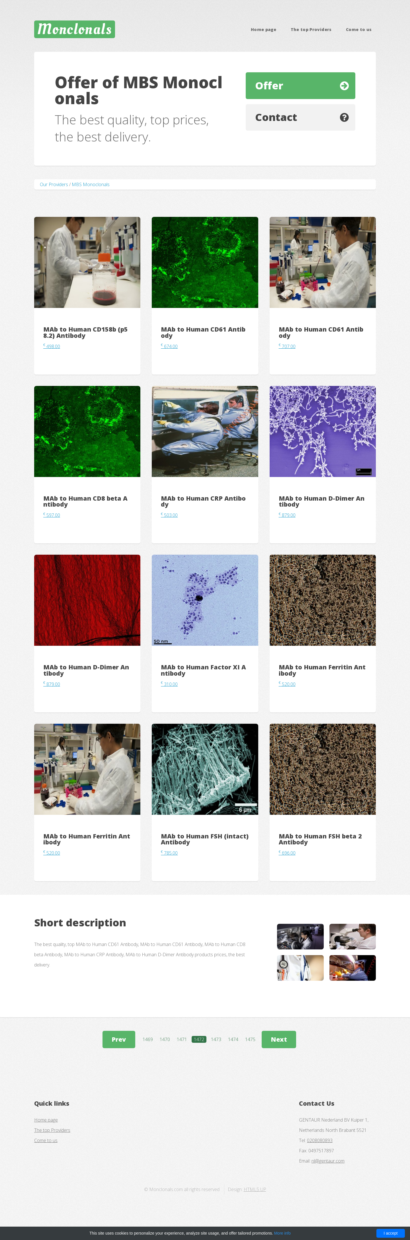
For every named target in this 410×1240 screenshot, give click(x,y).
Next (279, 1039)
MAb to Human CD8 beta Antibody (85, 501)
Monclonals (74, 29)
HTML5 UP (255, 1189)
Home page (263, 29)
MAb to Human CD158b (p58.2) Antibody (85, 332)
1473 (216, 1039)
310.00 (169, 684)
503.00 (169, 515)
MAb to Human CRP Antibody (203, 501)
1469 (148, 1039)
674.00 (169, 346)
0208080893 (320, 1140)
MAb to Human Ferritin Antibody (322, 670)
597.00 (51, 515)
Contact (276, 117)
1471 (182, 1039)
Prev (119, 1039)
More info (282, 1233)
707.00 (287, 346)
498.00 (51, 346)
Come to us (359, 29)
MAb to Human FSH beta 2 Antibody (320, 839)
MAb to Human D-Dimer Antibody (321, 501)
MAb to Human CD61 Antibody (203, 332)
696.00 (287, 853)
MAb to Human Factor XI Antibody (203, 670)
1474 (233, 1039)
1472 (199, 1039)
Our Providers (54, 184)
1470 (165, 1039)
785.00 (169, 853)
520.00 (287, 684)
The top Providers (311, 29)
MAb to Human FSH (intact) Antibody (205, 839)
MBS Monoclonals (91, 184)
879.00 (287, 515)
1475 (250, 1039)
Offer (269, 85)
